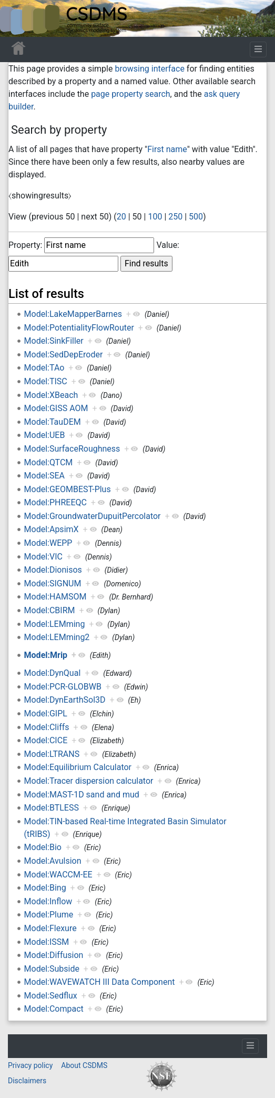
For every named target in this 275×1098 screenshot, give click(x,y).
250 (175, 217)
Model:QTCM (48, 462)
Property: (25, 245)
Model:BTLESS (51, 808)
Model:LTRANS (52, 754)
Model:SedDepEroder (63, 355)
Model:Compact (54, 1009)
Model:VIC (43, 557)
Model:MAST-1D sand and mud (81, 795)
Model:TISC (45, 381)
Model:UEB (44, 435)
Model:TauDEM (52, 422)
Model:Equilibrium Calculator (77, 767)
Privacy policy (30, 1065)
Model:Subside (51, 969)
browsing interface (149, 69)
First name (167, 149)
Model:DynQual (52, 673)
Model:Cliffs (46, 727)
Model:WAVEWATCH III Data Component (99, 982)
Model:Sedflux (50, 996)
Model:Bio (43, 847)
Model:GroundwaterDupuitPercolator (92, 516)
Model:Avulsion (53, 861)
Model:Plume (49, 915)
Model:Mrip (46, 655)
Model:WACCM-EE (58, 875)
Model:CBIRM (49, 610)
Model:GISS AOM (56, 408)
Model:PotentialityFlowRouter (79, 328)
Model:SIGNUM (53, 583)
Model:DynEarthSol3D (65, 700)
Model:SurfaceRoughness (72, 449)
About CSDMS (84, 1065)
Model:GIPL (45, 713)
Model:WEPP (48, 543)
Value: (167, 245)
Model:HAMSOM (55, 597)
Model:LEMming (54, 624)
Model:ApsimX (51, 529)
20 (121, 217)
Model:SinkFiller (54, 341)
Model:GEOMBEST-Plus (67, 489)
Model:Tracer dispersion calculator (89, 781)
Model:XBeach (51, 395)
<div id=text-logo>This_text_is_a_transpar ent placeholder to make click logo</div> (16, 18)
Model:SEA (44, 476)
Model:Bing (45, 888)
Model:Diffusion (54, 955)
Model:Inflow (48, 901)
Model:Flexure (50, 928)
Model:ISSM (46, 942)
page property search (130, 94)
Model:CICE (46, 740)
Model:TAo (44, 368)
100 (155, 217)
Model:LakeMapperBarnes (73, 314)
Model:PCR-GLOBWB (62, 687)
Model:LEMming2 (57, 637)
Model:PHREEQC (55, 502)
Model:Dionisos (53, 570)
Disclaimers (27, 1080)
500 (196, 217)
